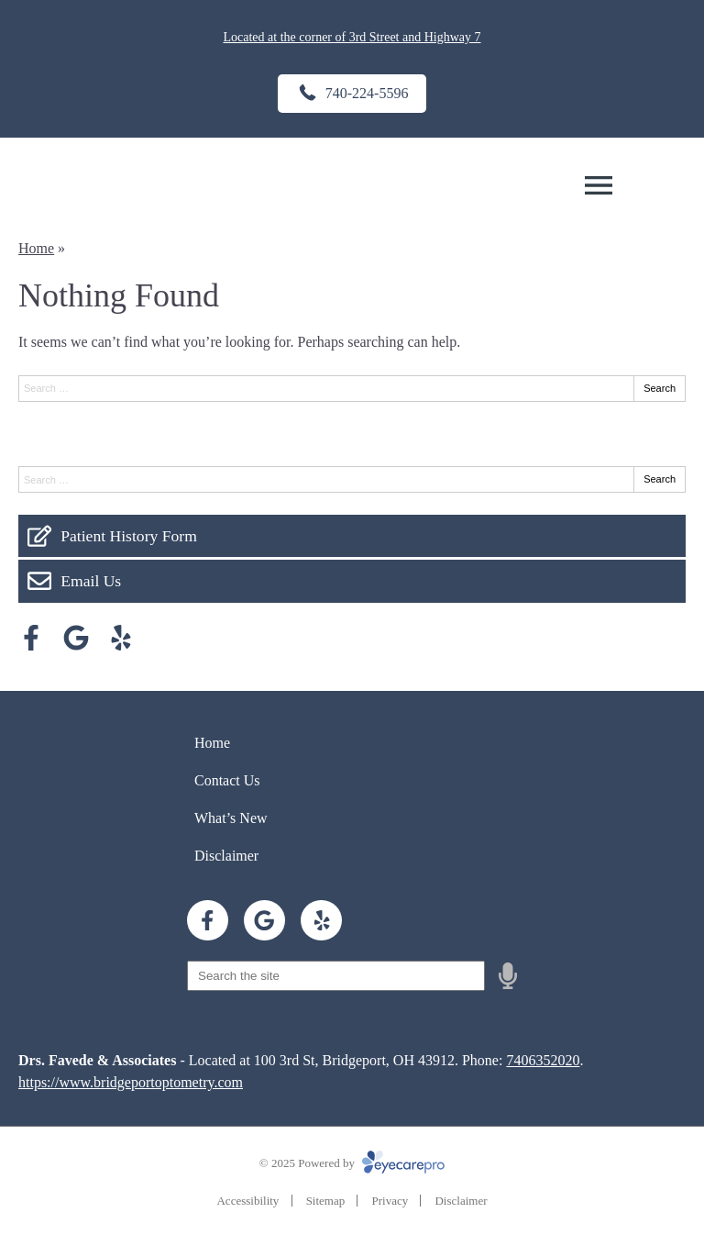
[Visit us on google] (76, 638)
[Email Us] (352, 581)
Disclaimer (226, 855)
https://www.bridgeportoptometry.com (130, 1082)
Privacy (389, 1200)
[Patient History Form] (352, 536)
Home (36, 248)
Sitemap (326, 1200)
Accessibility (247, 1200)
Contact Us (227, 780)
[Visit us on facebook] (31, 638)
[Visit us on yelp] (121, 638)
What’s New (231, 818)
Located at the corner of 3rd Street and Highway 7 (351, 37)
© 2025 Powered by (352, 1163)
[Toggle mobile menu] (598, 185)
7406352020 (542, 1060)
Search (660, 388)
